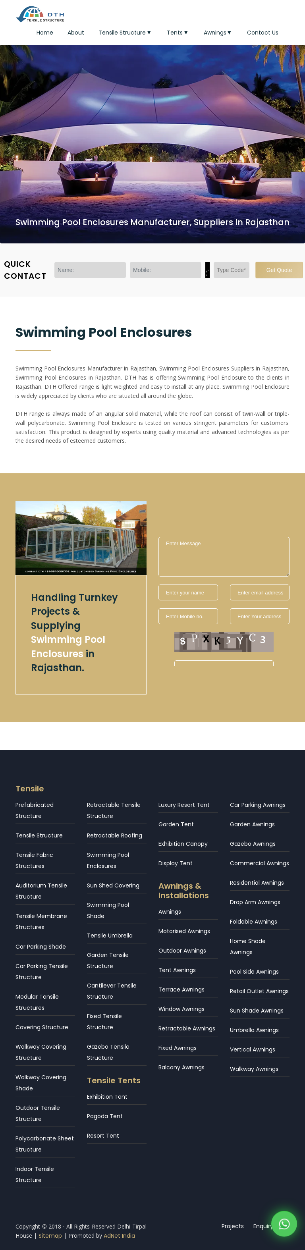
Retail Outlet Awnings (259, 991)
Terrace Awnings (181, 989)
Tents (178, 33)
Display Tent (175, 863)
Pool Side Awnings (254, 972)
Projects (233, 1226)
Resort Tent (103, 1136)
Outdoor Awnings (182, 951)
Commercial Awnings (259, 863)
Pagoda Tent (105, 1116)
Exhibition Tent (107, 1097)
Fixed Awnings (177, 1048)
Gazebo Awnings (253, 844)
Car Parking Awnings (258, 805)
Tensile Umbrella (110, 935)
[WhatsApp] (284, 1225)
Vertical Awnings (252, 1049)
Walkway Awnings (254, 1069)
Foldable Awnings (253, 922)
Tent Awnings (177, 970)
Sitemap (50, 1236)
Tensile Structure (125, 33)
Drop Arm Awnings (255, 902)
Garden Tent (176, 824)
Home (45, 33)
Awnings (218, 33)
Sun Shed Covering (113, 885)
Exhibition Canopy (183, 844)
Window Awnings (181, 1009)
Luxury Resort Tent (184, 805)
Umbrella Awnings (254, 1030)
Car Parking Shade (40, 947)
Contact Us (262, 33)
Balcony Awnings (181, 1067)
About (76, 33)
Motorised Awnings (184, 931)
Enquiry (263, 1226)
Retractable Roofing (114, 835)
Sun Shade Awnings (257, 1011)
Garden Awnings (252, 824)
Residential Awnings (257, 883)
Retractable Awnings (186, 1028)
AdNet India (119, 1236)
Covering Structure (41, 1027)
